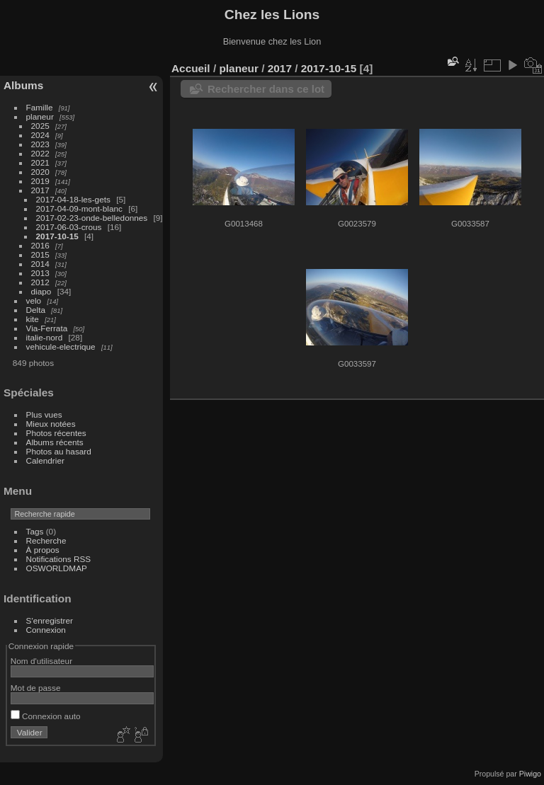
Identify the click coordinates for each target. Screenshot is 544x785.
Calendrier (45, 460)
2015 (40, 254)
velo (34, 300)
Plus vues (44, 414)
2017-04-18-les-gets (73, 199)
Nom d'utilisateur (41, 660)
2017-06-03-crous (69, 226)
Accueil (190, 68)
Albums (23, 85)
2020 (40, 171)
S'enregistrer (49, 620)
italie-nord (44, 337)
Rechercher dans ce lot (266, 89)
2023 (40, 144)
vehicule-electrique (61, 346)
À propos (43, 549)
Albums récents (55, 442)
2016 (40, 245)
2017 (40, 190)
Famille (39, 107)
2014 (40, 263)
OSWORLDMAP (56, 568)
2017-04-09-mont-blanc (79, 208)
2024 (40, 134)
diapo (41, 291)
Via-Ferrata (47, 328)
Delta (35, 309)
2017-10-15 (57, 236)
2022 (40, 153)
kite (32, 318)
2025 (40, 125)
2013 (40, 272)
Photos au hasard (58, 451)
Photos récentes (56, 432)
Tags (35, 531)
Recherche (46, 540)
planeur (40, 116)
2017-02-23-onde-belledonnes (92, 217)
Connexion (46, 629)
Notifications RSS (58, 558)
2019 (40, 180)
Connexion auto (46, 716)
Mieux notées (51, 423)
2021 (40, 162)
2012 (40, 282)
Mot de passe (36, 687)
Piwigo (530, 773)
